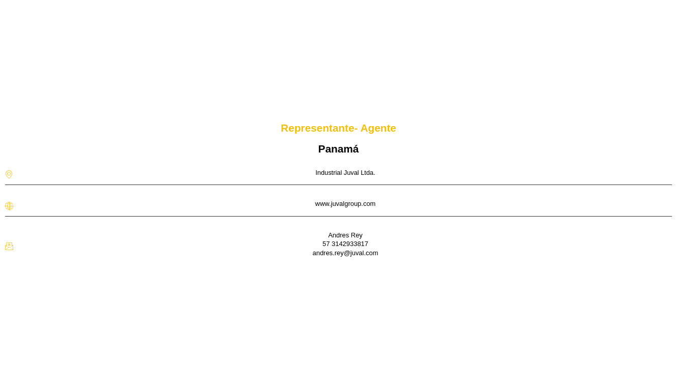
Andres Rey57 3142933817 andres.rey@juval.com (345, 244)
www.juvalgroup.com (345, 203)
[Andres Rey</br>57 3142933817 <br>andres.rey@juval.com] (9, 246)
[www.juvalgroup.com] (9, 206)
